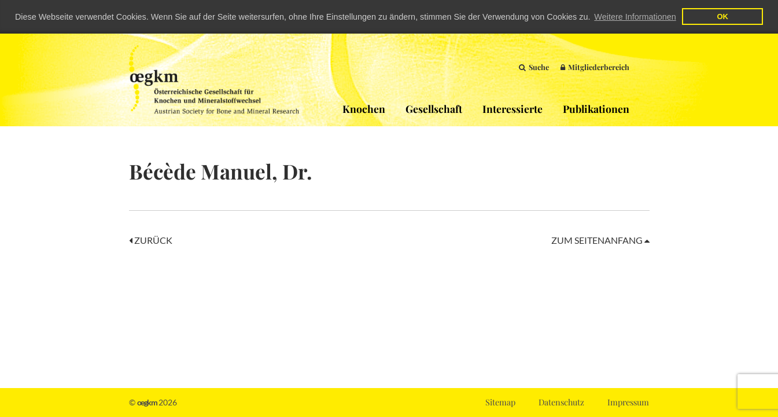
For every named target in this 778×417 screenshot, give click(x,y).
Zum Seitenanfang (600, 239)
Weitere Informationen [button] (635, 16)
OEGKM (214, 79)
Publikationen (596, 108)
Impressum (628, 402)
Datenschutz (561, 402)
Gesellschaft (433, 108)
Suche (534, 66)
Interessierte (512, 108)
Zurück (150, 239)
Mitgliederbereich (595, 66)
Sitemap (500, 402)
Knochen (363, 108)
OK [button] (722, 16)
